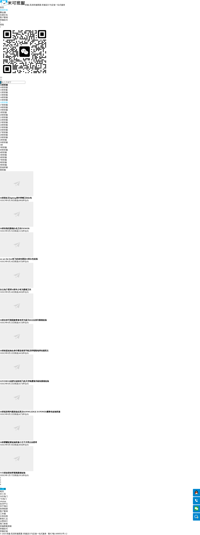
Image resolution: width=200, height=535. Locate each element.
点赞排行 (4, 521)
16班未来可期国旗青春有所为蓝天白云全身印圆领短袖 (23, 320)
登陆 (2, 25)
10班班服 (4, 87)
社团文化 (4, 15)
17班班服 (4, 105)
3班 (1, 145)
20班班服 (4, 115)
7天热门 (3, 499)
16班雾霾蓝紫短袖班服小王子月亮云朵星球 (18, 442)
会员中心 (4, 504)
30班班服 (4, 142)
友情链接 (4, 509)
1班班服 (3, 112)
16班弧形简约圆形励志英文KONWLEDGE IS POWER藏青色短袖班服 (30, 412)
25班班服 (4, 127)
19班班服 (4, 110)
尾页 (2, 491)
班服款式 (4, 20)
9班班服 (3, 165)
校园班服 (4, 10)
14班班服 (4, 97)
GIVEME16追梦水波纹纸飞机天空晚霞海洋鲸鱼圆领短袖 (24, 381)
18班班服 (4, 107)
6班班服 (3, 157)
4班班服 (3, 152)
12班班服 (4, 92)
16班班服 (4, 102)
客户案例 (4, 17)
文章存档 (4, 516)
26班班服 (4, 130)
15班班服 (4, 100)
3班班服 (3, 147)
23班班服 (4, 122)
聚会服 (3, 12)
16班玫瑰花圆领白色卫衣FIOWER (14, 228)
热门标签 (4, 524)
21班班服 (4, 117)
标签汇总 (4, 519)
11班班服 (4, 90)
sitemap (3, 501)
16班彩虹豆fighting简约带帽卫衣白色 (16, 198)
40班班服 (4, 150)
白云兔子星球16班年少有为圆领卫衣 (15, 290)
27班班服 (4, 132)
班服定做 (4, 531)
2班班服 (3, 140)
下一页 (3, 489)
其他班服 (4, 167)
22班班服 (4, 120)
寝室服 (3, 170)
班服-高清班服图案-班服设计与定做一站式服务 (26, 534)
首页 (2, 7)
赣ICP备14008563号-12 (57, 534)
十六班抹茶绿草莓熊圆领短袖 (12, 473)
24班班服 (4, 125)
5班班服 (3, 155)
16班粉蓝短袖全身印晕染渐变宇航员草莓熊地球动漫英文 (24, 351)
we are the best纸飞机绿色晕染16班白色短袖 (19, 259)
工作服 (3, 514)
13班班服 (4, 95)
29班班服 (4, 137)
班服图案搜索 (6, 526)
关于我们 (4, 506)
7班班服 (3, 160)
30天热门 (4, 496)
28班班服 (4, 135)
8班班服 (3, 162)
